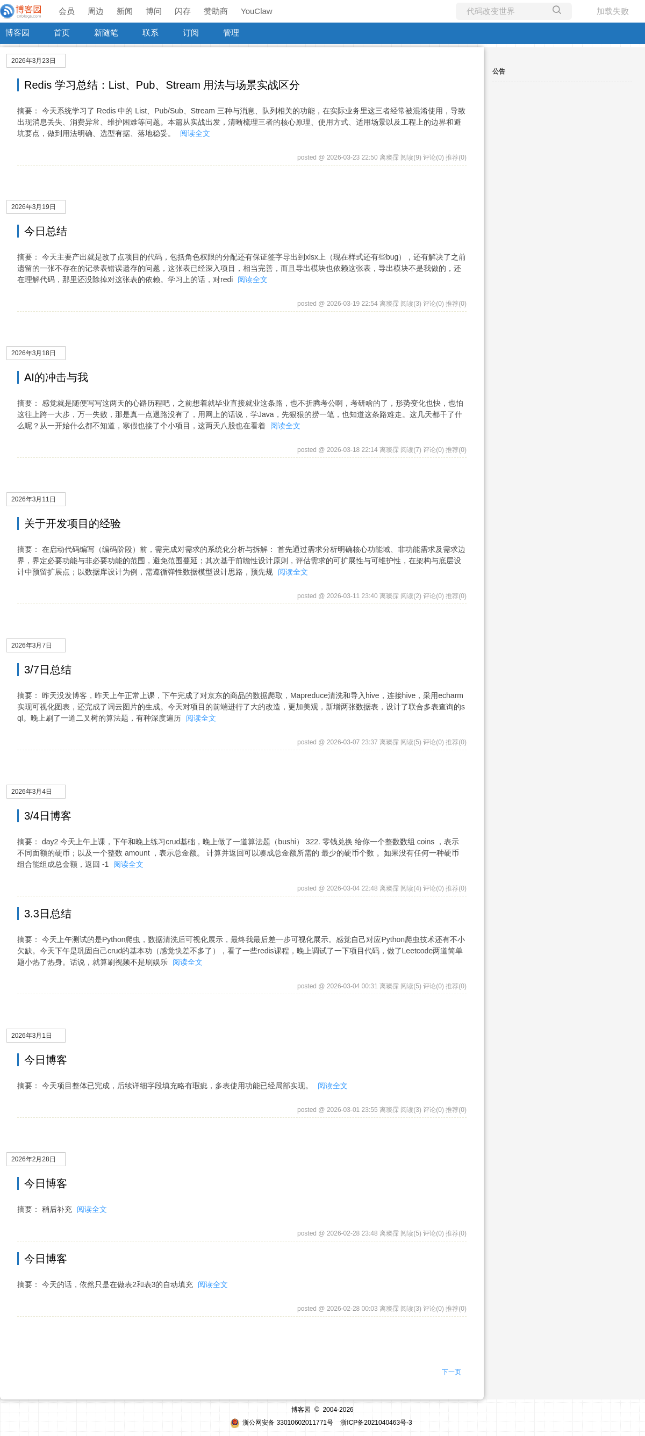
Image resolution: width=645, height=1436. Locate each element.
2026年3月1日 (31, 1035)
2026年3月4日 (31, 791)
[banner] (21, 11)
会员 (67, 11)
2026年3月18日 (33, 353)
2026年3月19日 (33, 207)
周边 (96, 11)
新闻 (125, 11)
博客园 (17, 32)
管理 (231, 32)
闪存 (183, 11)
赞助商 (216, 11)
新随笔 (106, 32)
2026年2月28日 (33, 1159)
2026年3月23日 (33, 60)
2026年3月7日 (31, 645)
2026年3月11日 (33, 499)
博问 (154, 11)
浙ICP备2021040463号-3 (376, 1422)
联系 (150, 32)
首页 (62, 32)
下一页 (451, 1372)
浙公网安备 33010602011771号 (281, 1422)
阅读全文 (195, 133)
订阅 (191, 32)
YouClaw (257, 11)
